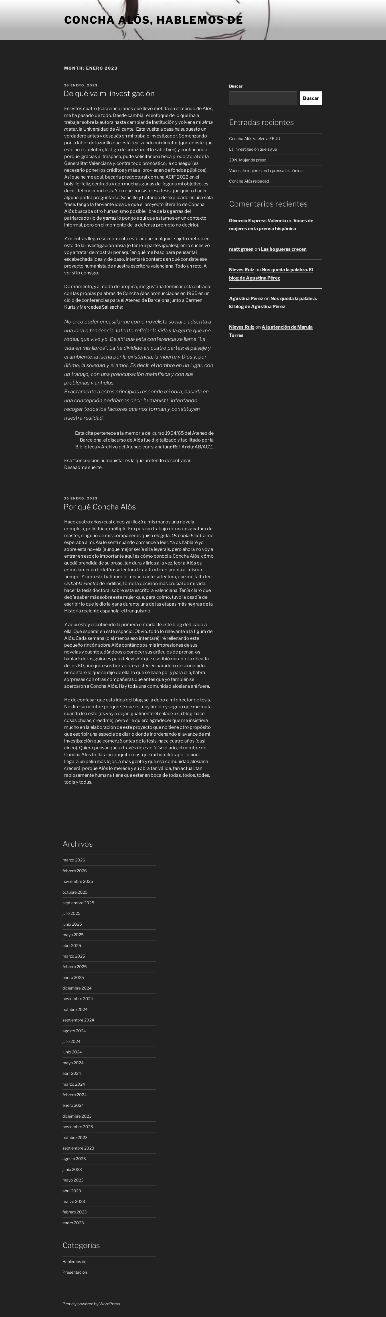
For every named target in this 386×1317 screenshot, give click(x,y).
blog (188, 713)
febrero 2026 (74, 870)
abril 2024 (71, 1073)
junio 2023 (72, 1169)
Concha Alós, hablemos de (154, 20)
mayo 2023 (73, 1180)
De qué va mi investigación (109, 93)
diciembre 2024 (77, 988)
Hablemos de (74, 1261)
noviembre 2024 (77, 998)
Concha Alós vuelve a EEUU (254, 138)
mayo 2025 (73, 934)
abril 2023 (71, 1190)
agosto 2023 (74, 1158)
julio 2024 (71, 1041)
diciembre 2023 (77, 1116)
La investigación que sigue (253, 149)
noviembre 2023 (77, 1126)
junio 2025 (72, 924)
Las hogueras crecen (284, 249)
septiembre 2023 (78, 1148)
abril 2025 (71, 945)
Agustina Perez (246, 298)
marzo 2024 (73, 1084)
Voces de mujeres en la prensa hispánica (266, 170)
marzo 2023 (73, 1201)
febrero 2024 (74, 1094)
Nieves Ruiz (241, 269)
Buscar (235, 86)
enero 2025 (73, 977)
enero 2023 (73, 1222)
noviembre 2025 (77, 881)
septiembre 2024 (78, 1019)
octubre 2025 (75, 892)
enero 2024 (73, 1105)
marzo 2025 (73, 956)
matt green (241, 249)
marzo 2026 (73, 859)
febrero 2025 (74, 966)
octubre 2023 (75, 1137)
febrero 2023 (74, 1211)
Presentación (74, 1272)
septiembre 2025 (78, 902)
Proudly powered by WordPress (91, 1303)
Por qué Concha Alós (100, 506)
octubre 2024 (75, 1009)
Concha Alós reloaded (249, 181)
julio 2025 (71, 913)
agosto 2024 (74, 1030)
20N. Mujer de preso (247, 159)
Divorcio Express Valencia (257, 220)
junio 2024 (72, 1051)
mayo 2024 (73, 1062)
